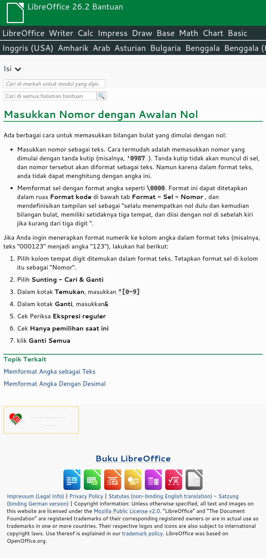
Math (188, 33)
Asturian (130, 48)
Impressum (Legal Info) (35, 496)
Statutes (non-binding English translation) (160, 496)
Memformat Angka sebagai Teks (49, 371)
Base (165, 33)
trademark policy (142, 533)
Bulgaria (165, 48)
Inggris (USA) (28, 48)
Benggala (202, 48)
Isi (7, 68)
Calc (85, 33)
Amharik (73, 48)
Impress (113, 33)
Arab (101, 48)
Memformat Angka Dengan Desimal (54, 383)
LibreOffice (23, 33)
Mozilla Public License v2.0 (127, 511)
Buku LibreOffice (133, 458)
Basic (237, 33)
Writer (61, 33)
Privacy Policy (86, 496)
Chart (212, 33)
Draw (142, 33)
